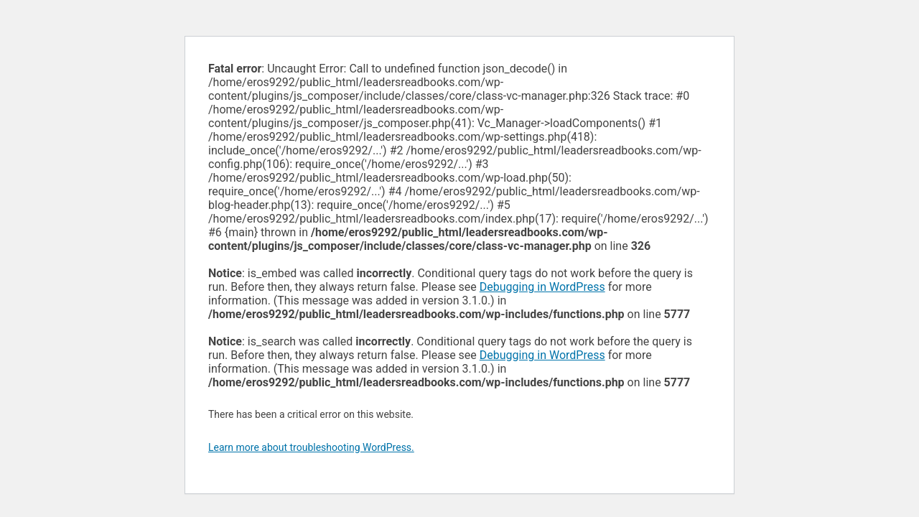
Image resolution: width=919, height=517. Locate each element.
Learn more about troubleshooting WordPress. (311, 447)
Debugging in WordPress (542, 287)
